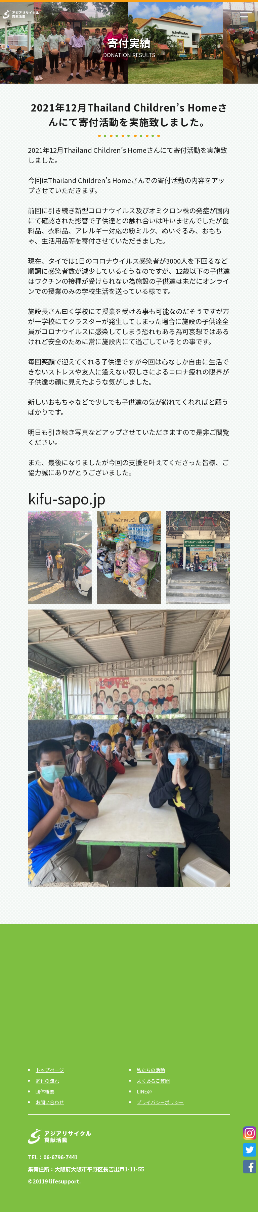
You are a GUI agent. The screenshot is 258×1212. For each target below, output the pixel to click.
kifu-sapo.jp (66, 498)
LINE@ (144, 1091)
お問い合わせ (50, 1102)
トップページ (50, 1070)
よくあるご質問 (153, 1080)
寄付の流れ (47, 1080)
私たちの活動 (151, 1070)
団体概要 (45, 1091)
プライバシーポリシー (160, 1102)
